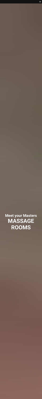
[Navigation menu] (40, 1)
